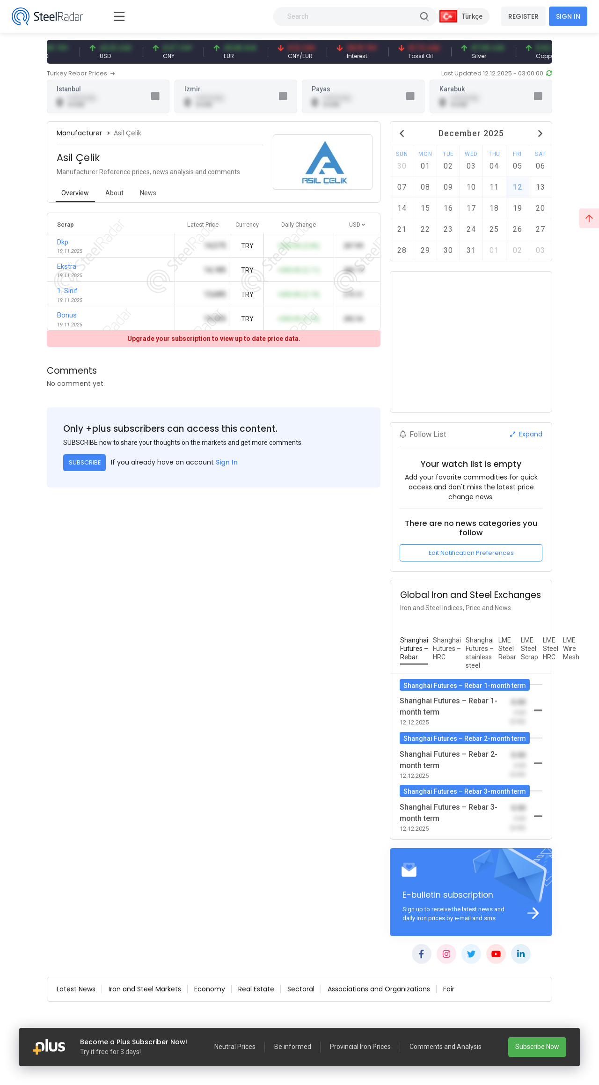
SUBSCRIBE (85, 462)
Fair (448, 989)
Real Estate (256, 989)
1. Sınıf (67, 291)
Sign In (227, 462)
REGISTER (523, 16)
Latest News (76, 989)
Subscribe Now (537, 1046)
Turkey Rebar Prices (81, 73)
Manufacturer (79, 133)
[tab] (75, 193)
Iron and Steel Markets (145, 989)
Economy (209, 989)
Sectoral (300, 989)
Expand (526, 434)
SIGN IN (568, 16)
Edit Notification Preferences (471, 552)
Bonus (67, 315)
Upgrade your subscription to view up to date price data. (213, 338)
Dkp (62, 242)
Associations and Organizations (379, 989)
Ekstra (66, 266)
